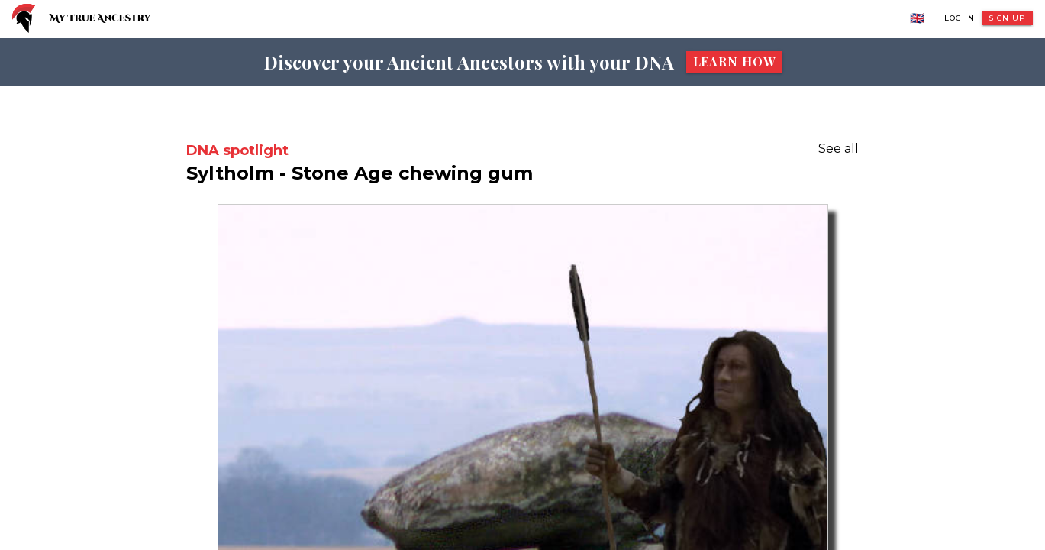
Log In (959, 18)
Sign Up (1007, 18)
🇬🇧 (917, 18)
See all (838, 148)
